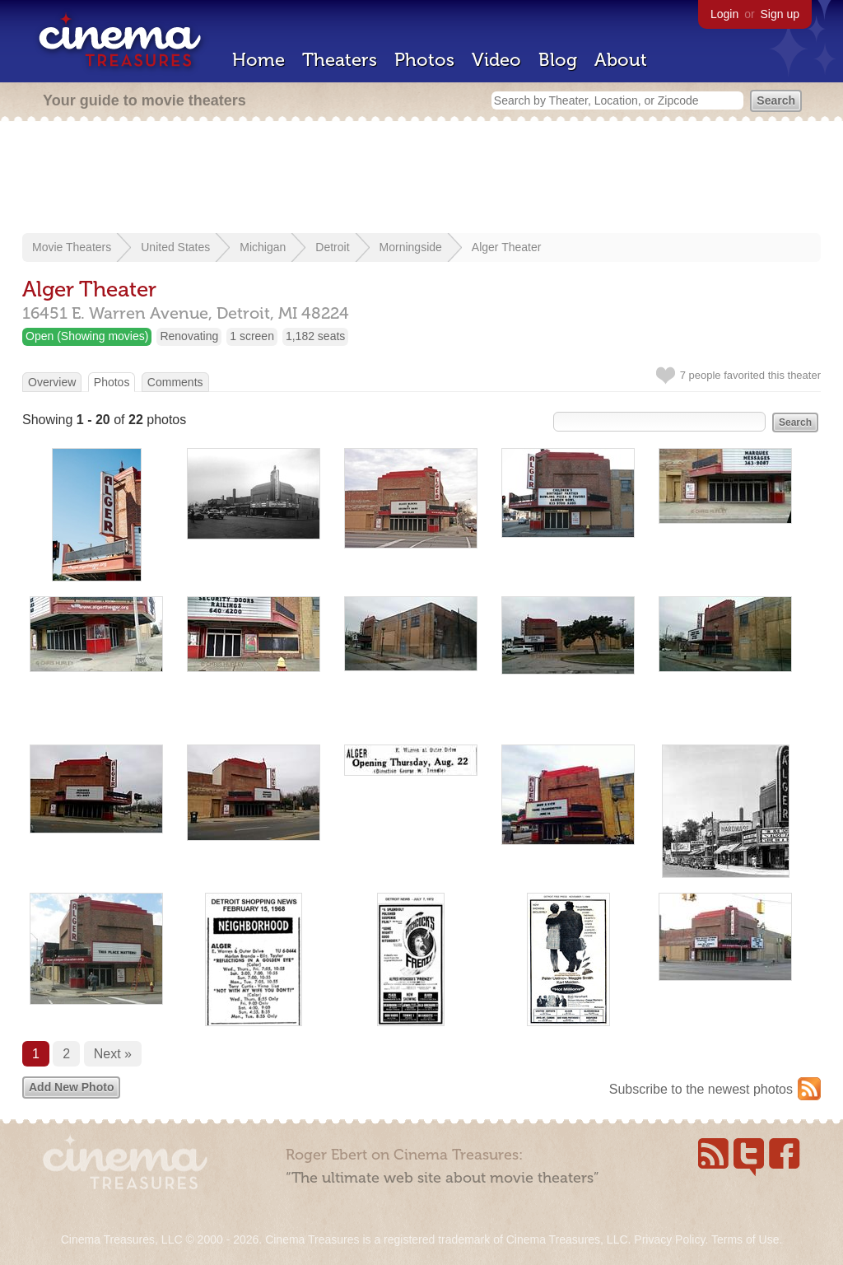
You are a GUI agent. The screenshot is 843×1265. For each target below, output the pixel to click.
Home (258, 60)
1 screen (252, 336)
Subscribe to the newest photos (701, 1089)
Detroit (332, 247)
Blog (557, 60)
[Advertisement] (421, 179)
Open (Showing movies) (87, 336)
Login (724, 14)
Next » (113, 1054)
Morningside (411, 247)
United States (175, 247)
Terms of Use (745, 1239)
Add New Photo (71, 1087)
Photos (424, 60)
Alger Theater (507, 247)
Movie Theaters (71, 247)
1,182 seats (315, 336)
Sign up (780, 14)
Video (496, 60)
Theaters (339, 60)
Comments (175, 382)
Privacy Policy (669, 1239)
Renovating (189, 336)
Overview (52, 382)
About (620, 60)
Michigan (263, 247)
